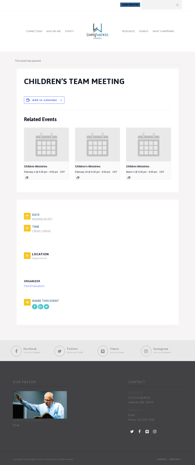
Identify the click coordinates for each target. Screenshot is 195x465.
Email (16, 423)
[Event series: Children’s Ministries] (78, 176)
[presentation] (46, 143)
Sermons (161, 458)
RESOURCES (128, 29)
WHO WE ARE (53, 29)
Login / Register (130, 5)
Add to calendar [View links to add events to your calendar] (44, 98)
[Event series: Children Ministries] (27, 176)
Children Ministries (35, 164)
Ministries (175, 458)
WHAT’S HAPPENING (163, 29)
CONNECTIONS (34, 29)
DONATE (143, 29)
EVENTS (69, 29)
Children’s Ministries (87, 164)
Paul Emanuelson (34, 284)
